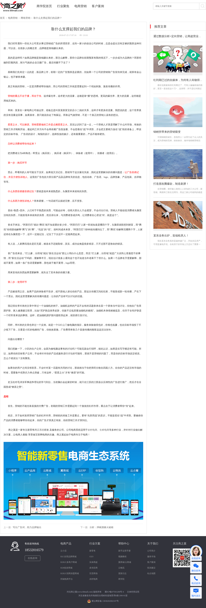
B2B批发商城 (66, 568)
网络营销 (25, 18)
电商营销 (80, 6)
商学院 (121, 579)
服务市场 (151, 556)
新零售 (92, 551)
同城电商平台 (66, 579)
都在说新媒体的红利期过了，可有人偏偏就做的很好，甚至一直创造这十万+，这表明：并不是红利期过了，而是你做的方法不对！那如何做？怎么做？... (177, 88)
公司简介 (151, 551)
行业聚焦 (63, 6)
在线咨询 (32, 558)
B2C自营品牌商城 (68, 556)
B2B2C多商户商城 (68, 562)
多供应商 (93, 568)
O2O (91, 556)
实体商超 (93, 562)
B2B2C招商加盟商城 (69, 573)
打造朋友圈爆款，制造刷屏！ (171, 183)
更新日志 (122, 573)
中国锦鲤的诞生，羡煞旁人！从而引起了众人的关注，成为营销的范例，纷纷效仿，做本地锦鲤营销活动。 (177, 140)
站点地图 (151, 573)
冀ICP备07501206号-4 (114, 592)
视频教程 (122, 556)
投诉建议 (151, 568)
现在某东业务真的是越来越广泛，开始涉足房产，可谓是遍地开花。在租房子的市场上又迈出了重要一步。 (177, 244)
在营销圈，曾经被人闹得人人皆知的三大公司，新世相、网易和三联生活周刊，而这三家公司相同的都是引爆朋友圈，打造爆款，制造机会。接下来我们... (177, 192)
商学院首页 (44, 6)
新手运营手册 (124, 551)
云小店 (63, 551)
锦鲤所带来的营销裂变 (167, 131)
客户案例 (98, 6)
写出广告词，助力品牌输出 (27, 527)
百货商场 (93, 573)
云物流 (121, 568)
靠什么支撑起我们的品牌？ (47, 18)
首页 (2, 18)
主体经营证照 (133, 592)
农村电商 (93, 579)
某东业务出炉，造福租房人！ (171, 235)
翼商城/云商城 (124, 562)
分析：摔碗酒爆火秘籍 (101, 527)
